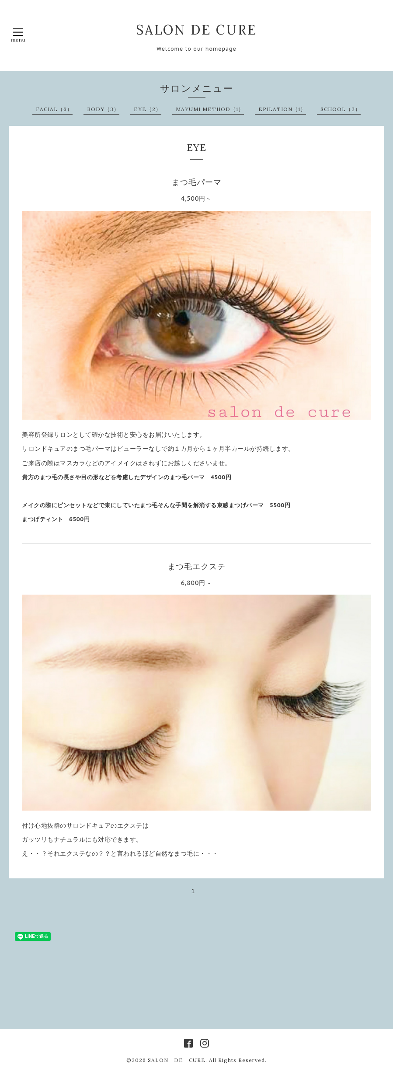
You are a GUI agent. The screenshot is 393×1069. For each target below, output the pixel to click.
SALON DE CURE (196, 29)
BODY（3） (103, 109)
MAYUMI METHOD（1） (210, 109)
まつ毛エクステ (196, 566)
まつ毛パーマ (197, 182)
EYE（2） (147, 109)
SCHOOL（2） (340, 109)
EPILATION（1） (282, 109)
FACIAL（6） (54, 109)
